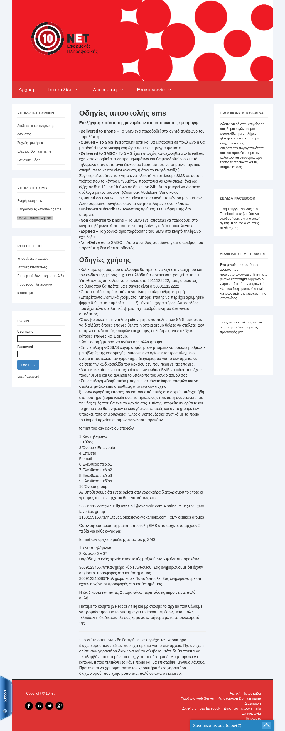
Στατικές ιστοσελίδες (32, 267)
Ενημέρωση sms (29, 201)
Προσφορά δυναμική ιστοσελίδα (40, 276)
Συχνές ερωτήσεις (30, 143)
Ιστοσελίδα (63, 89)
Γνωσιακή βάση (28, 160)
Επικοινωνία (154, 89)
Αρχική (26, 89)
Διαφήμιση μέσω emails (242, 708)
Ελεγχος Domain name (34, 151)
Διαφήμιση (108, 89)
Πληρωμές (253, 718)
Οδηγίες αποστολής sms (35, 218)
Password (25, 347)
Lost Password (28, 377)
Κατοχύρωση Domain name (239, 698)
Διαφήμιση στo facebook (201, 708)
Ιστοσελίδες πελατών (32, 259)
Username (25, 331)
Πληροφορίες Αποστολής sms (39, 209)
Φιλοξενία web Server (197, 698)
